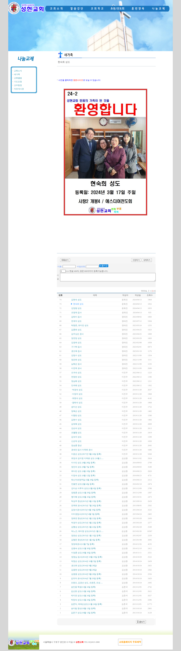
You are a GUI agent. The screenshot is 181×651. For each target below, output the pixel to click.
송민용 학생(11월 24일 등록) (83, 588)
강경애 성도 (76, 344)
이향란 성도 (76, 417)
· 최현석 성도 (77, 400)
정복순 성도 (76, 413)
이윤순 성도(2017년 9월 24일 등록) (86, 455)
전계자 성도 (76, 322)
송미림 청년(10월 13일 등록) (83, 610)
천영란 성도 (76, 378)
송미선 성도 (76, 408)
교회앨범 (18, 78)
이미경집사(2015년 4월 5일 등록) (85, 515)
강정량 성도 (76, 310)
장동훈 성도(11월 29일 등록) (83, 494)
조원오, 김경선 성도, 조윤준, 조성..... (87, 584)
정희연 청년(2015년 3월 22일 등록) (86, 520)
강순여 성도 (76, 430)
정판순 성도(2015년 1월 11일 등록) (86, 537)
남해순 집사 (76, 365)
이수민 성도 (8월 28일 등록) (83, 464)
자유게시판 (19, 89)
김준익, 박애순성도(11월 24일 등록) (86, 605)
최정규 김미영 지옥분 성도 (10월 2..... (87, 460)
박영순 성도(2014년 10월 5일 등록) (86, 563)
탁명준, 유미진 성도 (80, 327)
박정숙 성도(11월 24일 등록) (83, 601)
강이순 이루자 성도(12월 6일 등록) (86, 490)
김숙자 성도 (76, 438)
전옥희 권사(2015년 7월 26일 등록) (86, 507)
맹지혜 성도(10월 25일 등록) (83, 498)
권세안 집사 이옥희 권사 (81, 451)
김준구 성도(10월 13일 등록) (83, 614)
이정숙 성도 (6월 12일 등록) (83, 477)
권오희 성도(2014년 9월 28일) (84, 567)
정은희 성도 (76, 361)
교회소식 (18, 71)
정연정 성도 (76, 340)
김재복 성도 (76, 425)
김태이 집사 (76, 318)
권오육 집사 (76, 352)
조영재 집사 (76, 314)
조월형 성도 (76, 434)
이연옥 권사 (76, 370)
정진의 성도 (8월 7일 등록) (82, 468)
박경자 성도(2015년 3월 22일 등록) (86, 524)
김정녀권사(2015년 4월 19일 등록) (86, 511)
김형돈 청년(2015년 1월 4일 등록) (85, 541)
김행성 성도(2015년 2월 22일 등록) (86, 528)
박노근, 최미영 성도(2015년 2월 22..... (87, 533)
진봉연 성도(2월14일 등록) (82, 485)
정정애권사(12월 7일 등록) (82, 545)
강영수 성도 (76, 357)
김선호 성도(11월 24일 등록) (83, 593)
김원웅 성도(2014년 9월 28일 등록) (86, 575)
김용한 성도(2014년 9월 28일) (84, 571)
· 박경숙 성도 (77, 391)
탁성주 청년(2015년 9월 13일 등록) (86, 503)
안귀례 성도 (76, 387)
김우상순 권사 (77, 335)
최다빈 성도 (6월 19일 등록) (83, 473)
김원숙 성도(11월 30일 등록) (83, 550)
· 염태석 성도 (77, 404)
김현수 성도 (76, 421)
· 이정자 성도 (77, 395)
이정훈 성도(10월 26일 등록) (83, 554)
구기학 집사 (76, 348)
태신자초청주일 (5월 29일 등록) (85, 481)
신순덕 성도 (76, 443)
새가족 (17, 74)
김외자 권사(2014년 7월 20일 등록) (86, 580)
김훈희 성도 (76, 331)
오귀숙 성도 (76, 374)
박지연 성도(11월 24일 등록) (83, 597)
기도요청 (18, 81)
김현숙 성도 (76, 301)
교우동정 (18, 85)
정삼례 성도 (76, 382)
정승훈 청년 (76, 447)
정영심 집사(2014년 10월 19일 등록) (86, 558)
